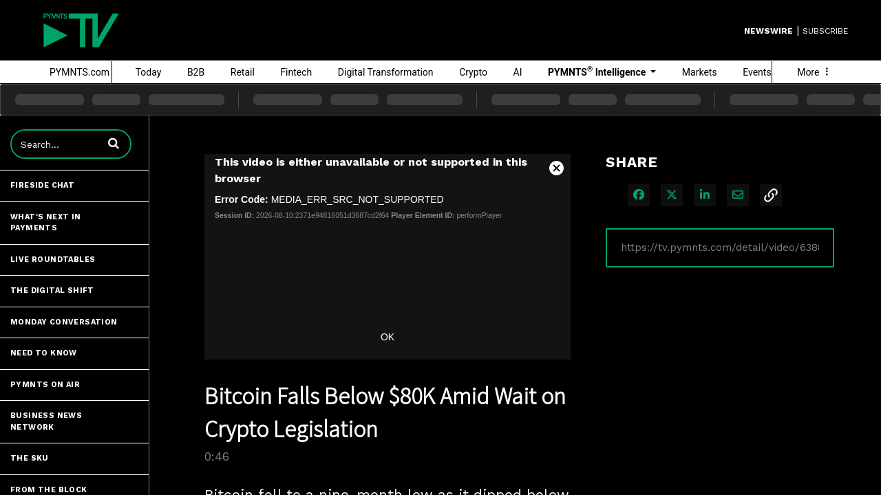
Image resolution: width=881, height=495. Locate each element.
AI (517, 72)
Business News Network (46, 421)
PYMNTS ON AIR (45, 384)
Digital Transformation (386, 72)
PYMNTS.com (79, 72)
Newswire (768, 31)
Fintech (296, 72)
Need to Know (43, 353)
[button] (113, 143)
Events (757, 72)
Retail (243, 72)
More (814, 72)
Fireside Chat (42, 185)
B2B (195, 72)
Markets (699, 72)
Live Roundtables (52, 259)
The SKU (29, 458)
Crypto (473, 72)
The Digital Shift (52, 290)
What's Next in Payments (45, 222)
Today (149, 72)
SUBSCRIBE (825, 31)
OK (387, 336)
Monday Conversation (64, 322)
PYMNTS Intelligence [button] (598, 71)
